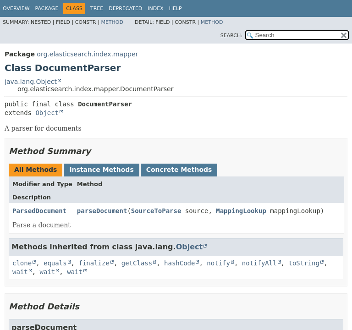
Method (112, 22)
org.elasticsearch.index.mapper (87, 54)
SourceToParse (156, 210)
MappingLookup (241, 210)
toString (304, 263)
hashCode (179, 263)
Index (155, 8)
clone (22, 263)
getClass (136, 263)
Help (175, 8)
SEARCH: (231, 35)
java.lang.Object (31, 81)
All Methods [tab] (35, 169)
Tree (96, 8)
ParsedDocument (39, 210)
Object (47, 112)
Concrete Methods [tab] (179, 169)
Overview (16, 8)
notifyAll (259, 263)
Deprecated (125, 8)
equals (55, 263)
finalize (93, 263)
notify (218, 263)
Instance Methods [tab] (101, 169)
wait (20, 271)
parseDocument (102, 210)
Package (47, 8)
